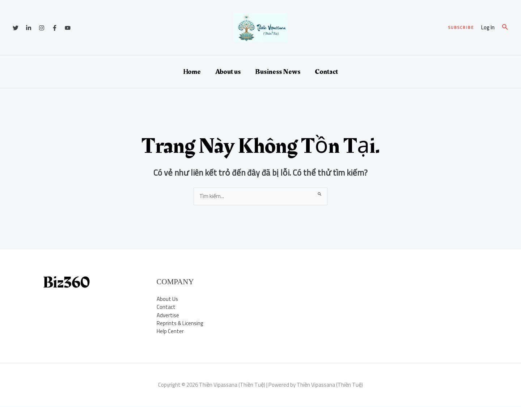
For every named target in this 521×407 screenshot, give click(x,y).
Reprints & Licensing (180, 323)
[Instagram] (42, 28)
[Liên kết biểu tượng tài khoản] (488, 28)
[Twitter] (15, 28)
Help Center (170, 331)
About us (228, 71)
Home (192, 71)
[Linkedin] (28, 28)
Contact (326, 71)
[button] (461, 28)
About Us (167, 299)
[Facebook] (55, 28)
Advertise (168, 315)
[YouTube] (68, 28)
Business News (277, 71)
